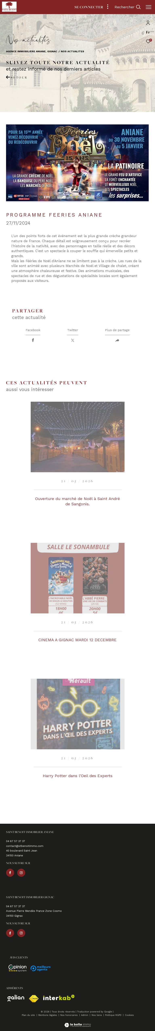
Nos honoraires (69, 1015)
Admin (85, 1015)
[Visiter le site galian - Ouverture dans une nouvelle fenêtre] (16, 998)
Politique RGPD (113, 1015)
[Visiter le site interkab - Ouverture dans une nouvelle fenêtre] (59, 997)
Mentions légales (48, 1015)
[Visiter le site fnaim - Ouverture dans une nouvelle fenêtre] (34, 999)
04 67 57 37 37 (15, 841)
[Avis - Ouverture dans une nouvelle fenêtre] (17, 968)
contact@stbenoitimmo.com (24, 846)
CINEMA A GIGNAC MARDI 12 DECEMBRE (77, 639)
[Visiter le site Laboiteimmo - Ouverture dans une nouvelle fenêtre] (77, 1022)
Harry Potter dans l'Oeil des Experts (77, 775)
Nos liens (97, 1015)
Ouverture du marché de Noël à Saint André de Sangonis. (77, 501)
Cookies (129, 1015)
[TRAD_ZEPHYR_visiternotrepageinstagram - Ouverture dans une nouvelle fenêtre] (21, 873)
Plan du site (29, 1015)
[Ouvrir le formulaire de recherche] (128, 7)
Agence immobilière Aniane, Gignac (31, 51)
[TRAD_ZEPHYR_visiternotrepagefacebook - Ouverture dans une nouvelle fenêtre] (10, 873)
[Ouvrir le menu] (148, 7)
